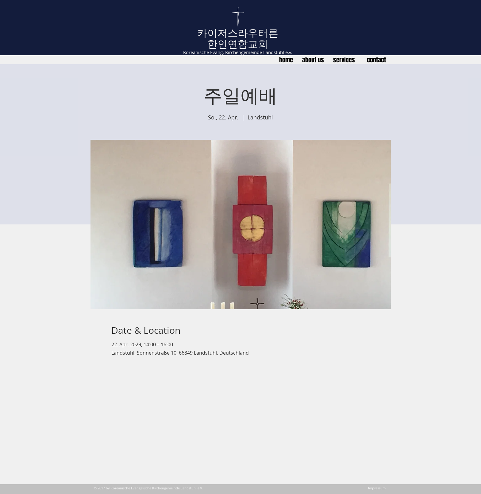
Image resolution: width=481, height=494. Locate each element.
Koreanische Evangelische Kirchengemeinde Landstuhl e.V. (157, 488)
